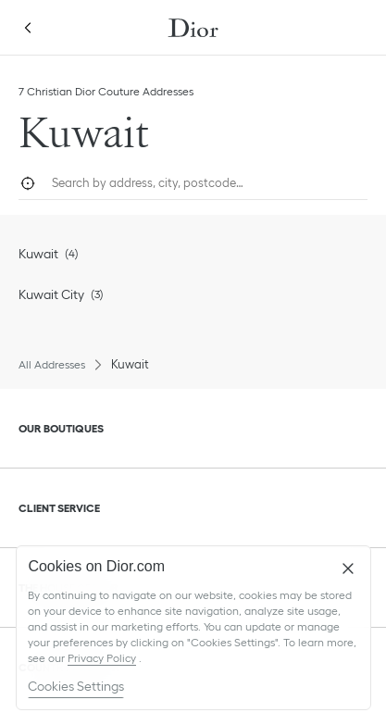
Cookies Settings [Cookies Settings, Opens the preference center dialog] (76, 686)
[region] (193, 627)
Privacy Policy (102, 658)
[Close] (348, 568)
